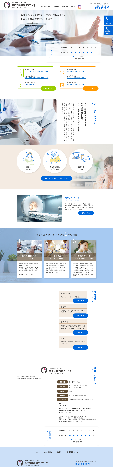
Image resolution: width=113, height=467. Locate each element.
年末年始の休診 (29, 84)
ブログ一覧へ (90, 88)
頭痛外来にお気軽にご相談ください (56, 178)
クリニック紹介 (45, 7)
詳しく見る (86, 213)
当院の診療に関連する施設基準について (36, 78)
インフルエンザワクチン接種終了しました (37, 71)
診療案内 (56, 7)
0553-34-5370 (82, 461)
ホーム (36, 7)
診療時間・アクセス (68, 7)
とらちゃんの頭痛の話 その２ (76, 78)
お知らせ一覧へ (48, 88)
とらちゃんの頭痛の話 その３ (76, 71)
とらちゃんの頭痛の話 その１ (76, 84)
